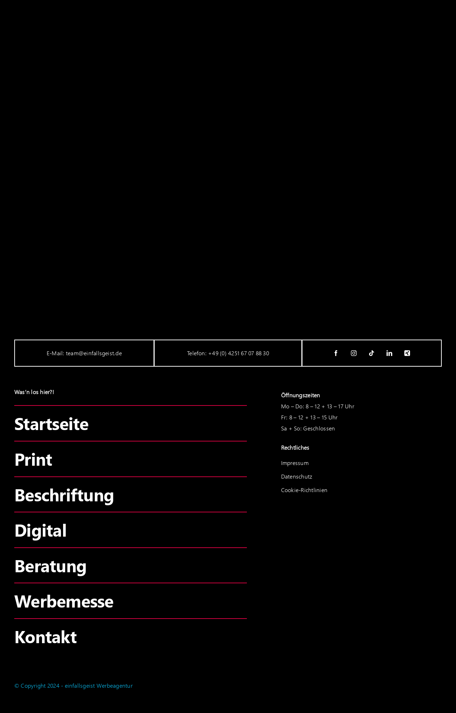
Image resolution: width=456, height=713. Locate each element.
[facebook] (336, 353)
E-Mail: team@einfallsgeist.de (84, 353)
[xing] (407, 353)
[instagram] (354, 353)
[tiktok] (372, 353)
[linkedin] (390, 353)
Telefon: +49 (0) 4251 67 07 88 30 (228, 353)
